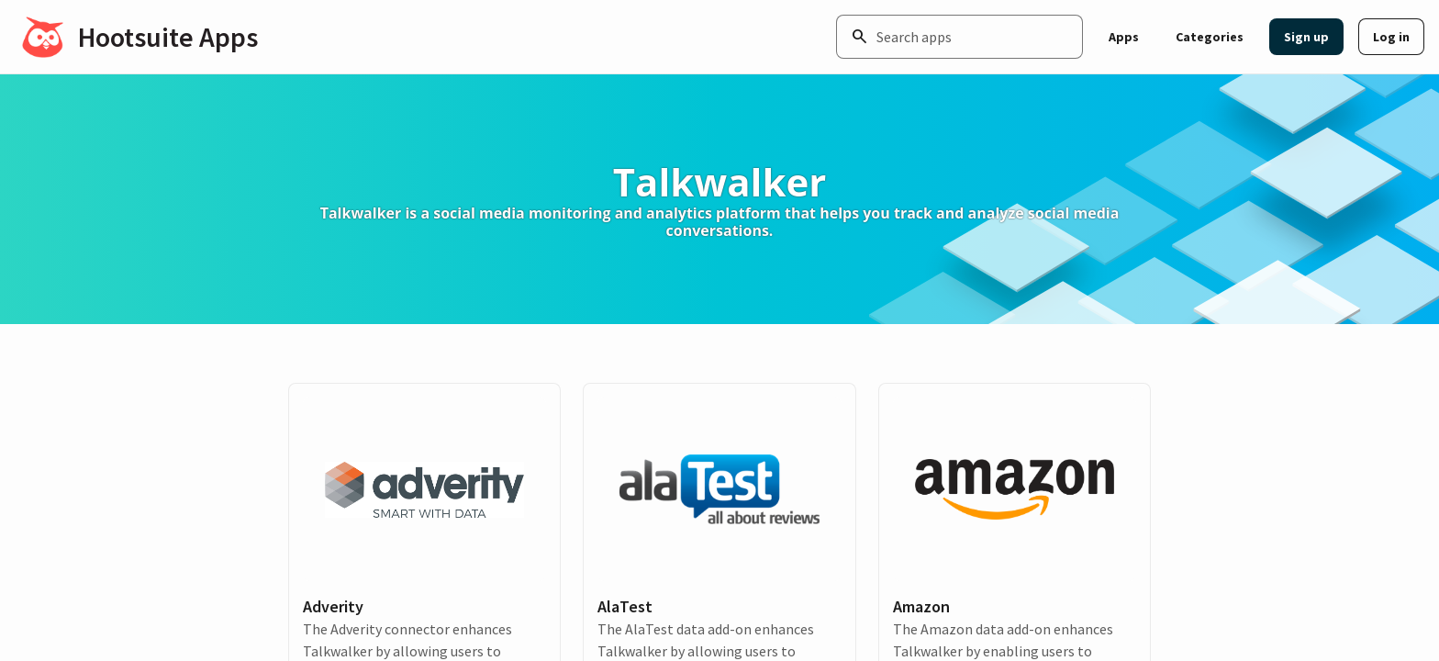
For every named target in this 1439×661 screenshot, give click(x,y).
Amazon (921, 606)
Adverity (333, 606)
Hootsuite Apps (168, 36)
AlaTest (625, 606)
